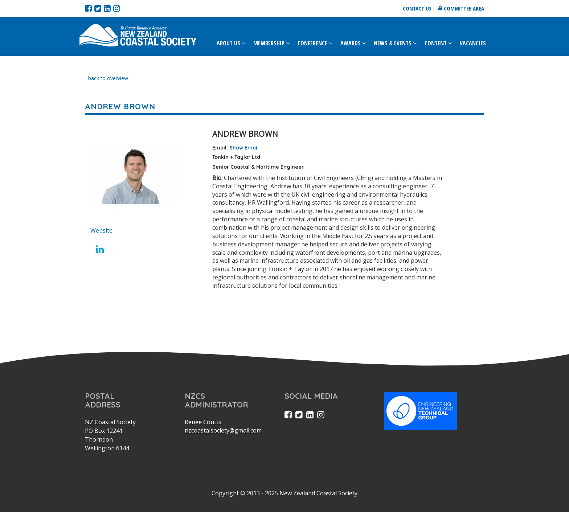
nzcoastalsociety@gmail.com (223, 430)
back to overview (108, 78)
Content (436, 43)
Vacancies (473, 43)
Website (101, 230)
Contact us (417, 8)
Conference (312, 43)
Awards (350, 43)
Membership (268, 43)
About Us (228, 43)
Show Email (244, 147)
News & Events (393, 43)
